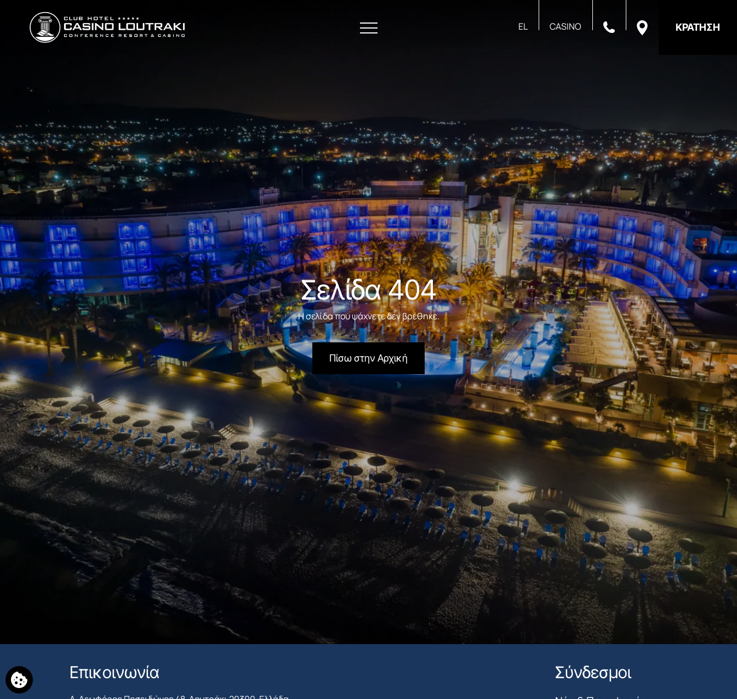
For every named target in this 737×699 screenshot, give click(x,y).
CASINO (565, 26)
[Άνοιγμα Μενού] (369, 28)
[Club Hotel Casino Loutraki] (107, 27)
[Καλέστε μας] (609, 26)
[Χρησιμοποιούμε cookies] (19, 680)
